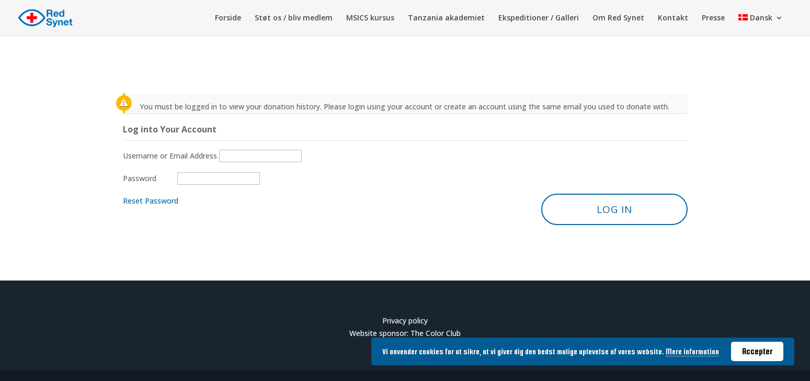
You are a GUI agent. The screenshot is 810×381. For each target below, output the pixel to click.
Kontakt (673, 18)
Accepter (757, 351)
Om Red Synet (618, 18)
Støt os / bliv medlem (294, 18)
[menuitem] (760, 25)
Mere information (692, 352)
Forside (228, 18)
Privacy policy (405, 321)
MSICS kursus (370, 18)
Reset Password (150, 201)
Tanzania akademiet (446, 18)
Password (139, 178)
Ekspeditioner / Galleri (538, 18)
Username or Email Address (170, 156)
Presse (713, 18)
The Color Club (435, 333)
